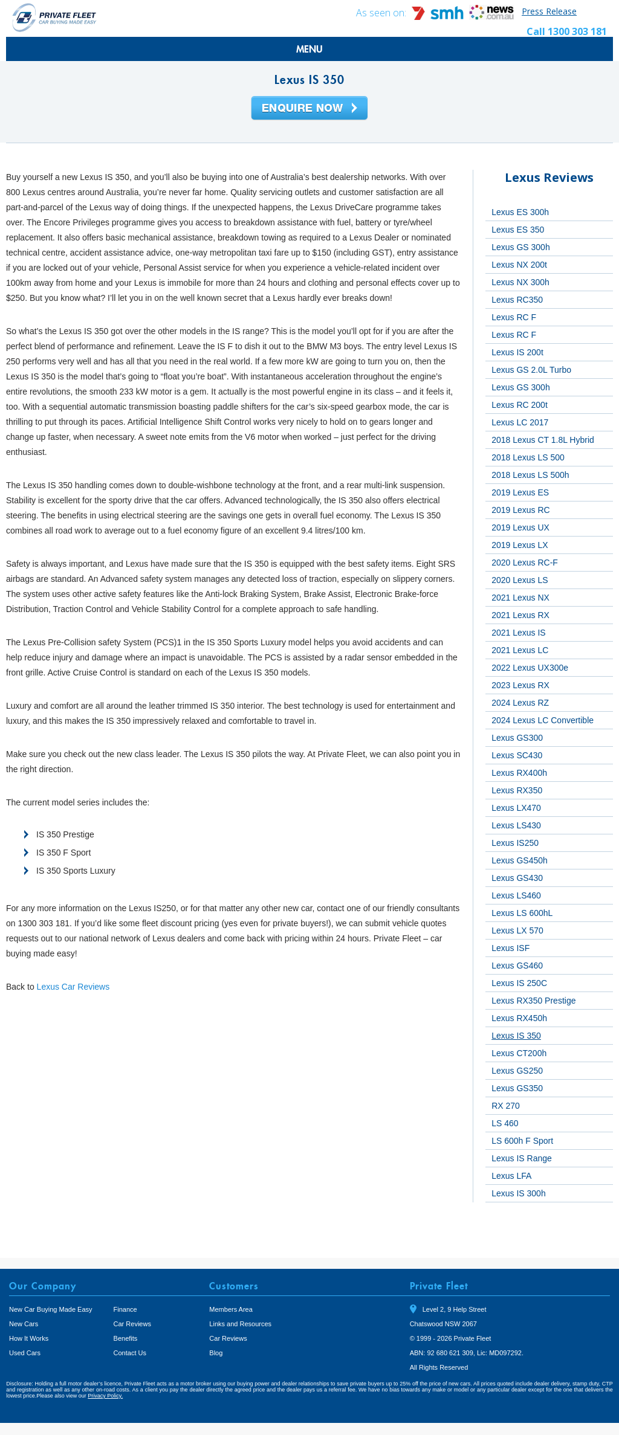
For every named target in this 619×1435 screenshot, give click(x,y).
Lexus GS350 (517, 1088)
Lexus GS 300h (520, 247)
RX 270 (505, 1106)
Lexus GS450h (519, 860)
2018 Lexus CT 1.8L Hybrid (542, 440)
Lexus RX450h (519, 1018)
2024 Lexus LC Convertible (542, 720)
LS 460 (504, 1123)
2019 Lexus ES (520, 492)
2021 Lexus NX (520, 597)
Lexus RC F (513, 317)
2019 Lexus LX (519, 545)
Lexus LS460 (516, 895)
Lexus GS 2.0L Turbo (531, 370)
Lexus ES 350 (517, 229)
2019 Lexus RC (520, 510)
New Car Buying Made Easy (50, 1309)
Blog (215, 1352)
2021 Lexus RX (520, 615)
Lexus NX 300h (520, 282)
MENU (309, 49)
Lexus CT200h (518, 1053)
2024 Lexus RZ (520, 703)
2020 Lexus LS (519, 580)
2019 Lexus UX (520, 527)
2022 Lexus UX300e (529, 667)
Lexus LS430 (516, 825)
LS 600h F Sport (522, 1141)
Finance (125, 1309)
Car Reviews (132, 1323)
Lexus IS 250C (519, 983)
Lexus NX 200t (519, 264)
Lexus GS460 (517, 965)
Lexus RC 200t (519, 405)
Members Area (231, 1309)
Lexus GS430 (517, 878)
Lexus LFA (511, 1176)
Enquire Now (309, 108)
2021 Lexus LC (519, 650)
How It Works (28, 1338)
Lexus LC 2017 (519, 422)
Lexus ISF (510, 948)
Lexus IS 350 (516, 1035)
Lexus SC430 (516, 755)
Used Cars (25, 1352)
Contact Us (130, 1352)
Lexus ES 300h (520, 212)
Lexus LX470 (516, 808)
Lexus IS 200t (517, 352)
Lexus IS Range (521, 1158)
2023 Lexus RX (520, 685)
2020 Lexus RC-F (524, 562)
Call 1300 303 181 (567, 31)
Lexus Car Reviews (73, 987)
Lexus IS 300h (518, 1193)
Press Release (549, 11)
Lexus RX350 (516, 790)
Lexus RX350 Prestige (533, 1000)
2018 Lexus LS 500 (528, 457)
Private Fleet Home (54, 17)
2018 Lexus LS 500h (530, 475)
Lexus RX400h (519, 773)
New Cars (23, 1323)
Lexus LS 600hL (522, 913)
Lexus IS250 (515, 843)
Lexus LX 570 (517, 930)
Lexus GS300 (517, 738)
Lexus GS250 (517, 1070)
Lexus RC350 (517, 300)
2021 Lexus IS (518, 632)
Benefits (126, 1338)
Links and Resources (240, 1323)
